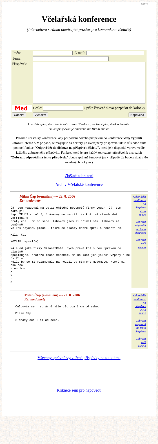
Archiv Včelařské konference (79, 192)
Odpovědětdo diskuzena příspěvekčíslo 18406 (139, 213)
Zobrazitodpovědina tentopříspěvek (140, 235)
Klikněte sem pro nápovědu (79, 414)
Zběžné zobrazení (79, 184)
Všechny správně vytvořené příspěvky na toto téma (79, 381)
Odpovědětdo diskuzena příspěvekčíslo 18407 (139, 328)
